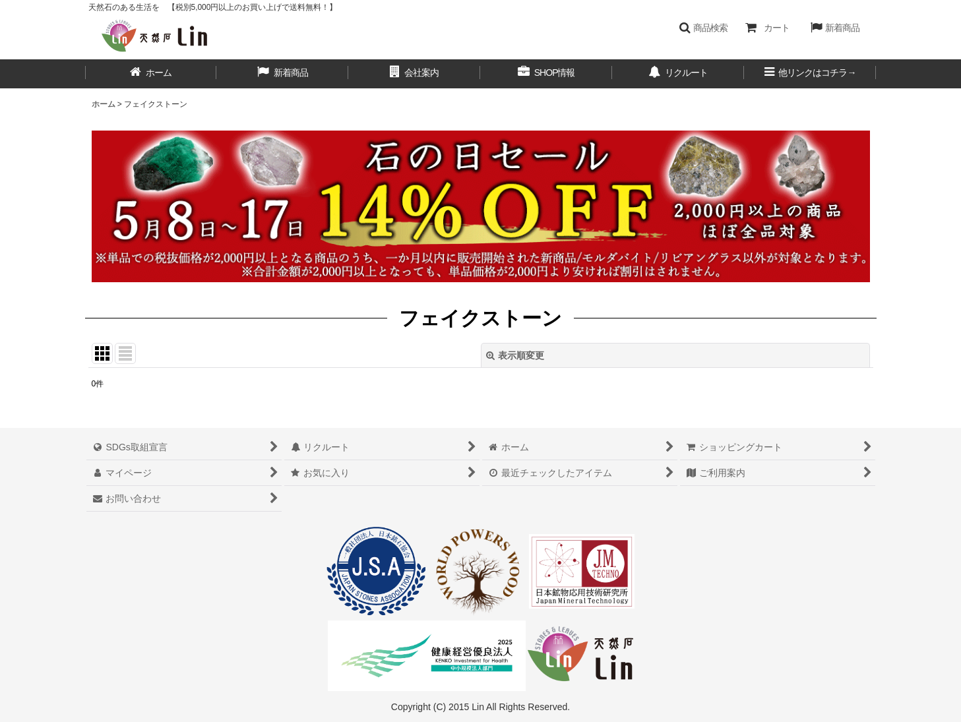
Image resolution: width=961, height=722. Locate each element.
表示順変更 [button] (515, 355)
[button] (703, 27)
